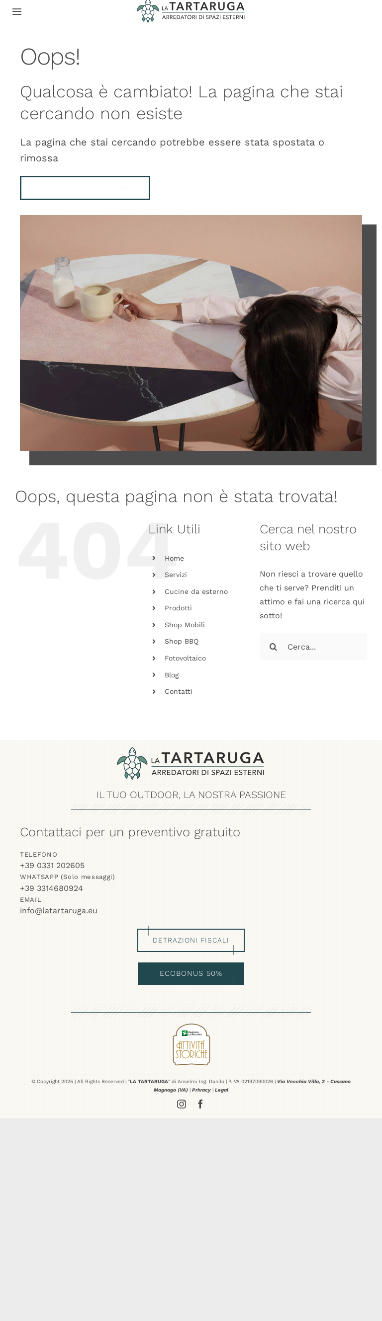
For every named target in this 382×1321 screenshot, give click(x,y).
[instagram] (181, 1104)
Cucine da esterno (196, 591)
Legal (221, 1090)
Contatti (178, 691)
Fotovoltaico (185, 658)
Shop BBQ (181, 641)
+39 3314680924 (51, 888)
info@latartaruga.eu (58, 910)
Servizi (176, 575)
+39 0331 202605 (52, 865)
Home (174, 558)
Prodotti (178, 608)
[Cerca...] (313, 646)
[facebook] (200, 1104)
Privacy (201, 1090)
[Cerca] (273, 646)
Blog (172, 675)
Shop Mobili (185, 625)
